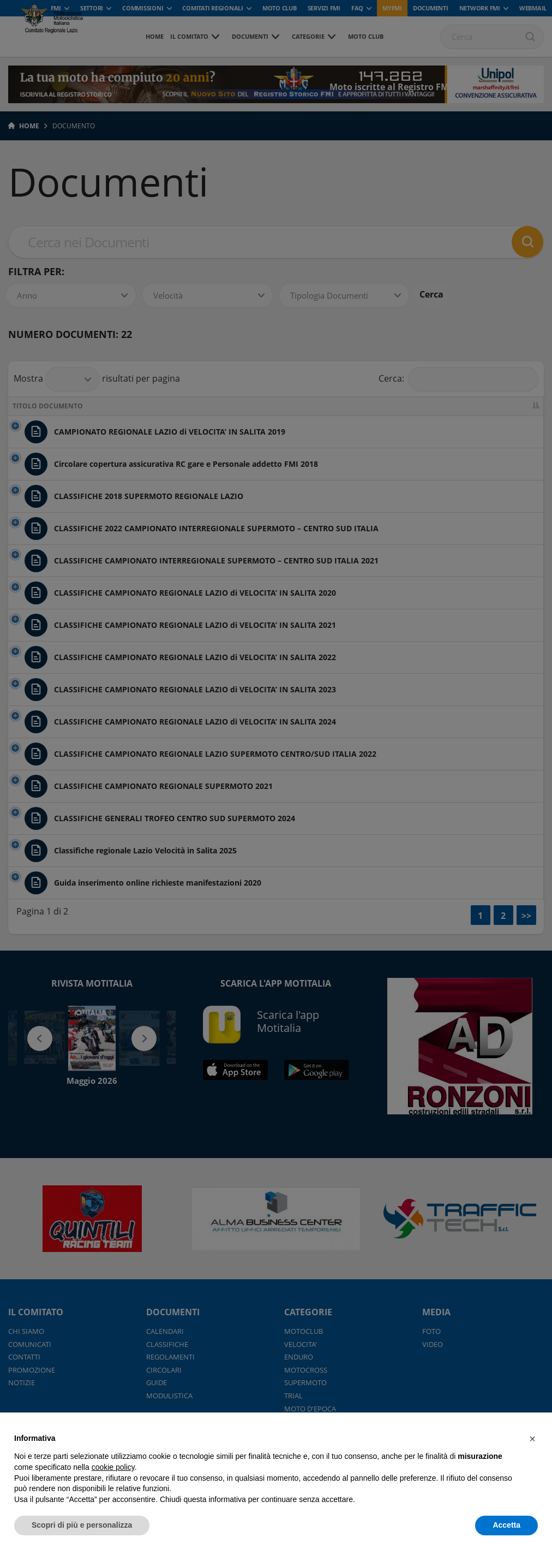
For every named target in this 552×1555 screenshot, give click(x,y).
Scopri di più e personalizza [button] (82, 1525)
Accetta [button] (506, 1525)
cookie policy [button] (113, 1467)
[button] (532, 1438)
